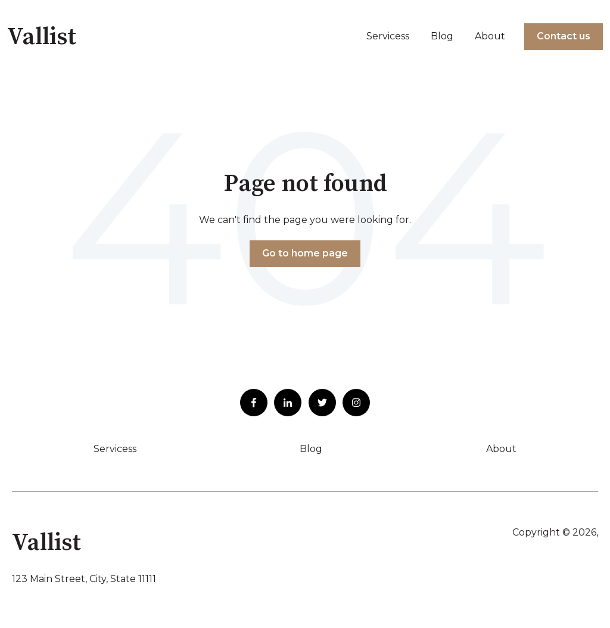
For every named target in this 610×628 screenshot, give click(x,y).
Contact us (563, 36)
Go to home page (305, 253)
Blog (442, 36)
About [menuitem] (501, 448)
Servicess (387, 36)
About (490, 36)
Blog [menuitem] (311, 448)
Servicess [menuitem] (115, 448)
